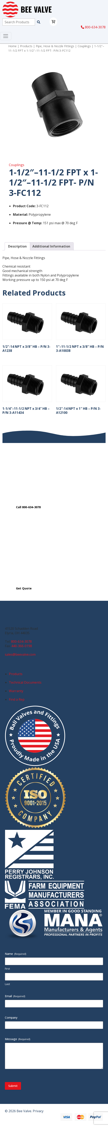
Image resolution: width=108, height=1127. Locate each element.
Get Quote (24, 588)
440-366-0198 (21, 646)
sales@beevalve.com (20, 654)
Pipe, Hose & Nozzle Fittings (55, 46)
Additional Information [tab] (51, 246)
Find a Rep (16, 699)
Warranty (16, 691)
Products (26, 46)
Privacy (38, 1111)
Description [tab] (17, 246)
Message (17, 1039)
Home (12, 46)
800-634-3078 (93, 27)
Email (15, 996)
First (7, 968)
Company (11, 1017)
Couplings (84, 46)
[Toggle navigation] (5, 36)
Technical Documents (25, 682)
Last (7, 984)
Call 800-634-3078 (28, 507)
